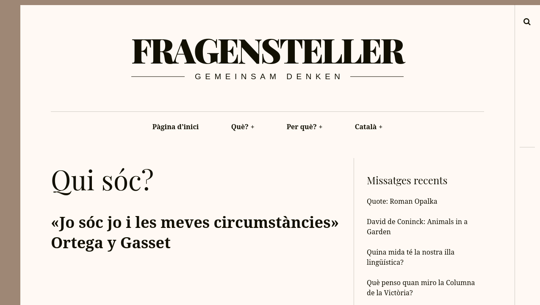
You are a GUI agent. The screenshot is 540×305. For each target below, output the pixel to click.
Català (368, 126)
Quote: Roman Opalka (402, 201)
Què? (243, 126)
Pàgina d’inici (175, 126)
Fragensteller (267, 49)
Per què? (305, 126)
